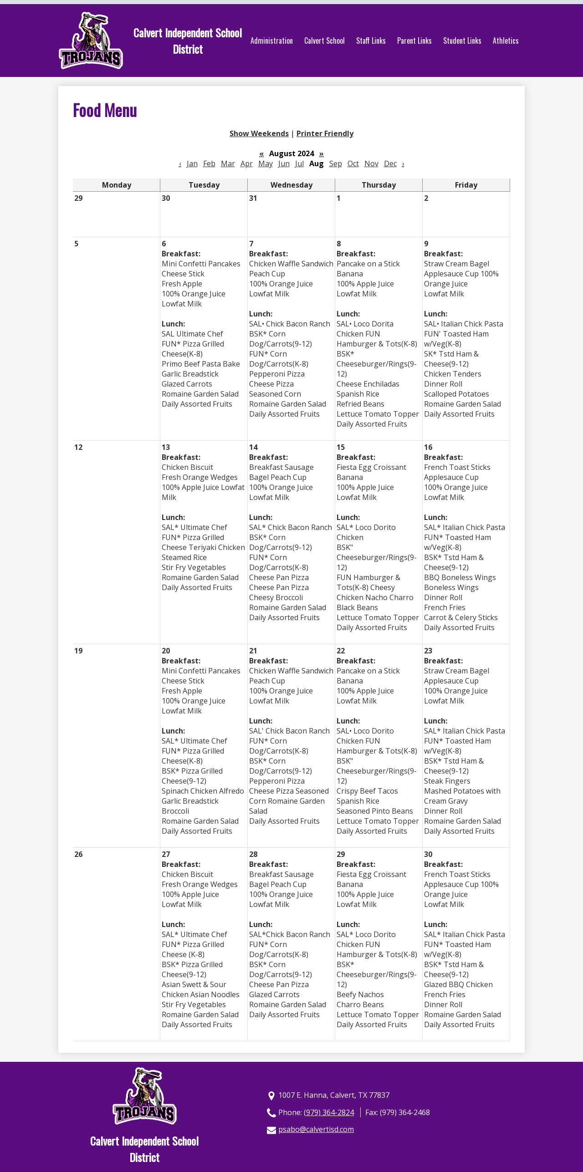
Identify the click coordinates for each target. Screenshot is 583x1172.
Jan (192, 163)
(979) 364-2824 (329, 1112)
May (265, 163)
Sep (335, 163)
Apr (246, 163)
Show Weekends (259, 133)
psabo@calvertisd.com (316, 1129)
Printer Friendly (325, 133)
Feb (209, 163)
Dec (390, 163)
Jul (299, 163)
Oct (353, 163)
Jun (284, 163)
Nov (371, 163)
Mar (228, 163)
